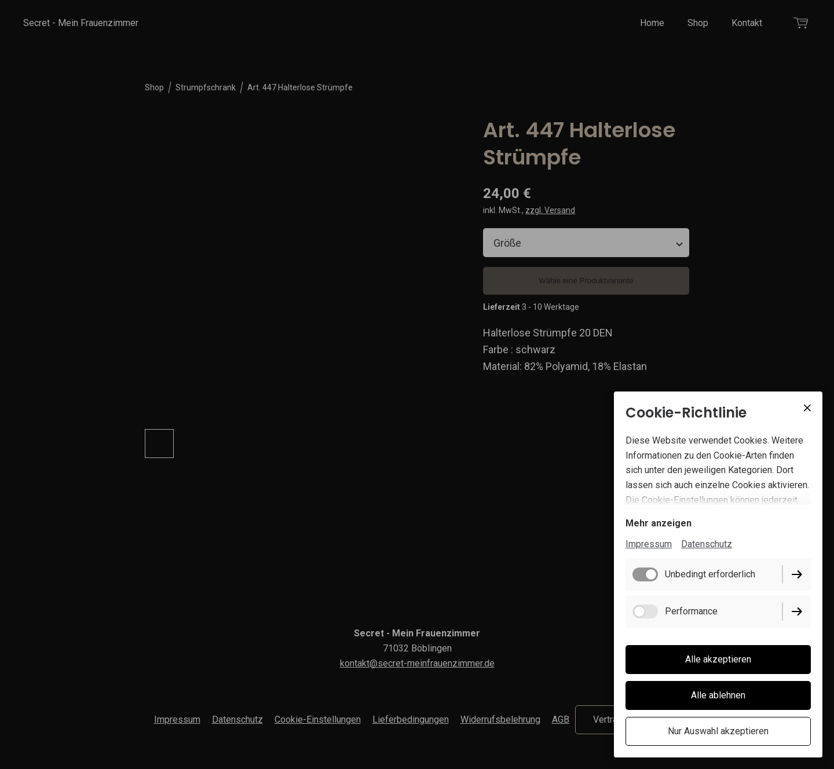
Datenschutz (706, 544)
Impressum (649, 544)
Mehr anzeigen (659, 523)
